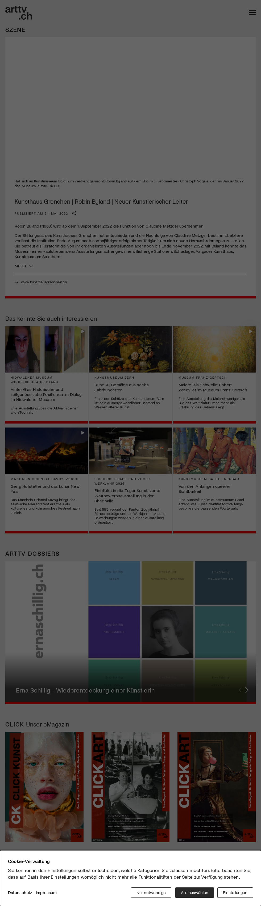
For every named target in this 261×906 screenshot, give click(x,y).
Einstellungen (235, 892)
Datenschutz (20, 892)
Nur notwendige (150, 892)
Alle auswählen (194, 892)
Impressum (46, 892)
